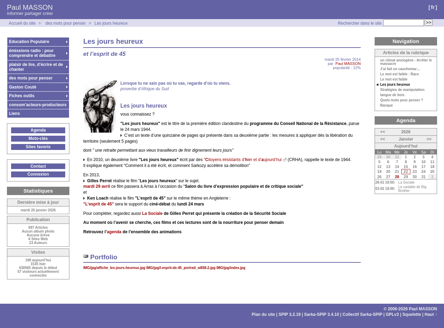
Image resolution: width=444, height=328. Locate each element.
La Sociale (406, 182)
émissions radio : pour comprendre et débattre (32, 53)
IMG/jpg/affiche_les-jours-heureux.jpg (114, 268)
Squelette (411, 314)
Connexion (38, 174)
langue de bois (392, 95)
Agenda (38, 130)
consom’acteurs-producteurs (38, 104)
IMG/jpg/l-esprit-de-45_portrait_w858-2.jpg (181, 268)
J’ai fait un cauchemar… (400, 69)
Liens (14, 113)
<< (382, 131)
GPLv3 (392, 314)
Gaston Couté (22, 87)
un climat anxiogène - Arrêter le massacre (406, 62)
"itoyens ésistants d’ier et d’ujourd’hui (243, 159)
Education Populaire (29, 41)
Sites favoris (38, 146)
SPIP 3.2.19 (290, 314)
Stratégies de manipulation (402, 90)
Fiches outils (21, 95)
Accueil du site (22, 23)
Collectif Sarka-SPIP (362, 314)
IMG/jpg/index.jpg (230, 268)
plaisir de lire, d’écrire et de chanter (36, 67)
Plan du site (263, 314)
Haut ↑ (431, 314)
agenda (114, 231)
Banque (386, 105)
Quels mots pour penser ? (401, 100)
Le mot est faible (394, 79)
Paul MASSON (30, 7)
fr (433, 7)
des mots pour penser (66, 23)
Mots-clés (38, 138)
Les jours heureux (110, 23)
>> (429, 139)
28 (397, 177)
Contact (38, 166)
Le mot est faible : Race (399, 74)
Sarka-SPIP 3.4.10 (321, 314)
